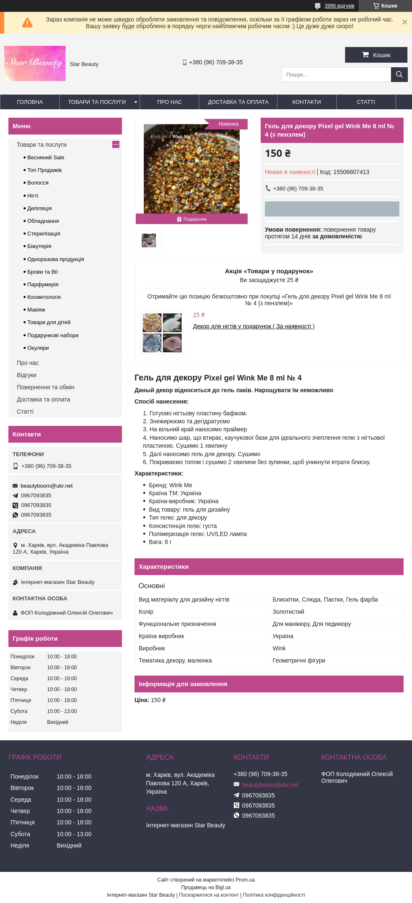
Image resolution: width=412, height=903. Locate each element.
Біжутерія (39, 246)
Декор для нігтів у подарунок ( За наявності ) (254, 326)
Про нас (169, 102)
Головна (30, 102)
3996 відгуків (339, 6)
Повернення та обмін (45, 387)
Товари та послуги (97, 102)
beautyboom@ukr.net (47, 486)
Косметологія (44, 297)
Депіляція (39, 208)
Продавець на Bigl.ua (206, 887)
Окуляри (38, 348)
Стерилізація (43, 233)
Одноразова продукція (55, 259)
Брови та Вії (42, 272)
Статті (366, 102)
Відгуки (27, 375)
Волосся (38, 183)
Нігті (32, 196)
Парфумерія (42, 284)
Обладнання (43, 221)
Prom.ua (245, 880)
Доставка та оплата (238, 102)
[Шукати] (399, 74)
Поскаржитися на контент (209, 895)
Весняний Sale (45, 157)
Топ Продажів (44, 170)
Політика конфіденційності (274, 895)
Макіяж (36, 309)
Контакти (307, 102)
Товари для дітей (49, 322)
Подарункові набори (53, 335)
